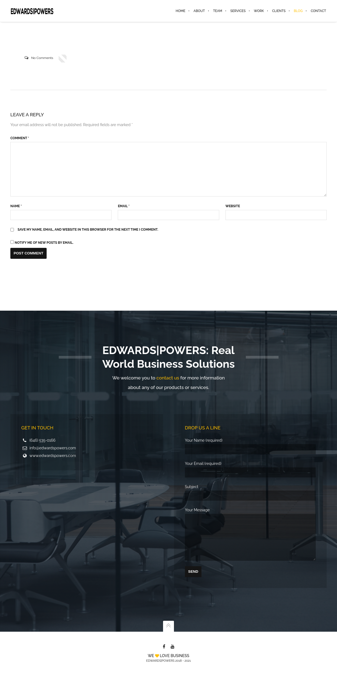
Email (124, 206)
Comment (19, 138)
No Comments (42, 58)
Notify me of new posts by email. (44, 243)
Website (232, 206)
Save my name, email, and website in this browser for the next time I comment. (88, 229)
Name (16, 206)
